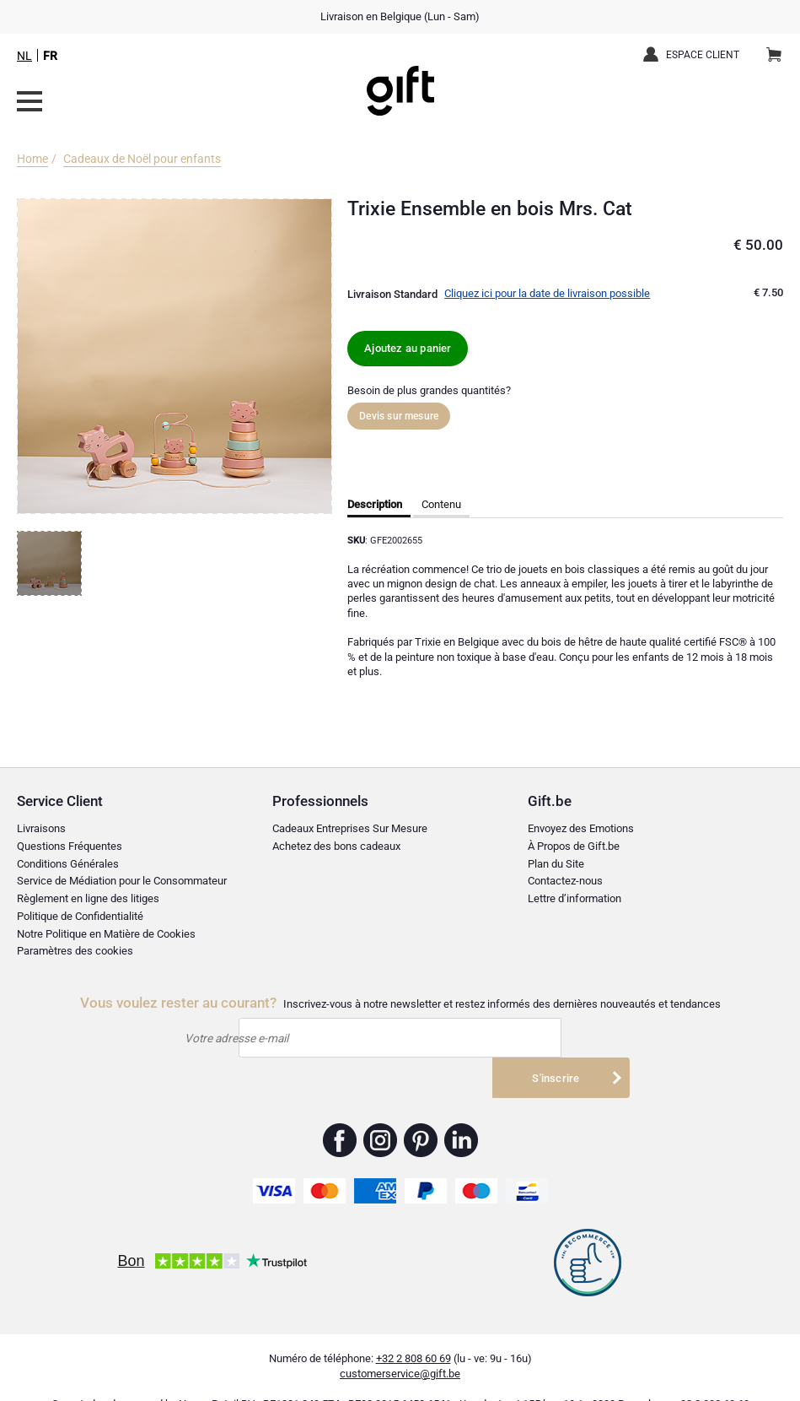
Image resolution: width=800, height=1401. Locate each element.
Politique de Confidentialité (80, 916)
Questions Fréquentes (69, 846)
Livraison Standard (392, 294)
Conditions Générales (68, 863)
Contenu (441, 504)
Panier (779, 48)
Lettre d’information (574, 898)
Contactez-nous (565, 880)
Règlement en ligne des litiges (88, 898)
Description (374, 504)
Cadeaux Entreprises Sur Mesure (349, 828)
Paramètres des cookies (75, 950)
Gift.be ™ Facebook (340, 1112)
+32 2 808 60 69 (413, 1330)
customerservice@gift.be (400, 1345)
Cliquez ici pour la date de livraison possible (547, 293)
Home (32, 158)
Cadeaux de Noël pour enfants (142, 158)
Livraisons (41, 828)
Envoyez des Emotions (581, 828)
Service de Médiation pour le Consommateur (122, 880)
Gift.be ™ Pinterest (421, 1112)
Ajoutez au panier (407, 348)
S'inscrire (555, 1037)
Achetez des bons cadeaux (336, 846)
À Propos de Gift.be (574, 846)
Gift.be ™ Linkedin (461, 1112)
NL (24, 56)
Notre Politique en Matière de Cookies (106, 934)
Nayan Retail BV (217, 1376)
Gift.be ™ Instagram (380, 1112)
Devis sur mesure (398, 416)
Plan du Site (556, 863)
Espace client (702, 55)
